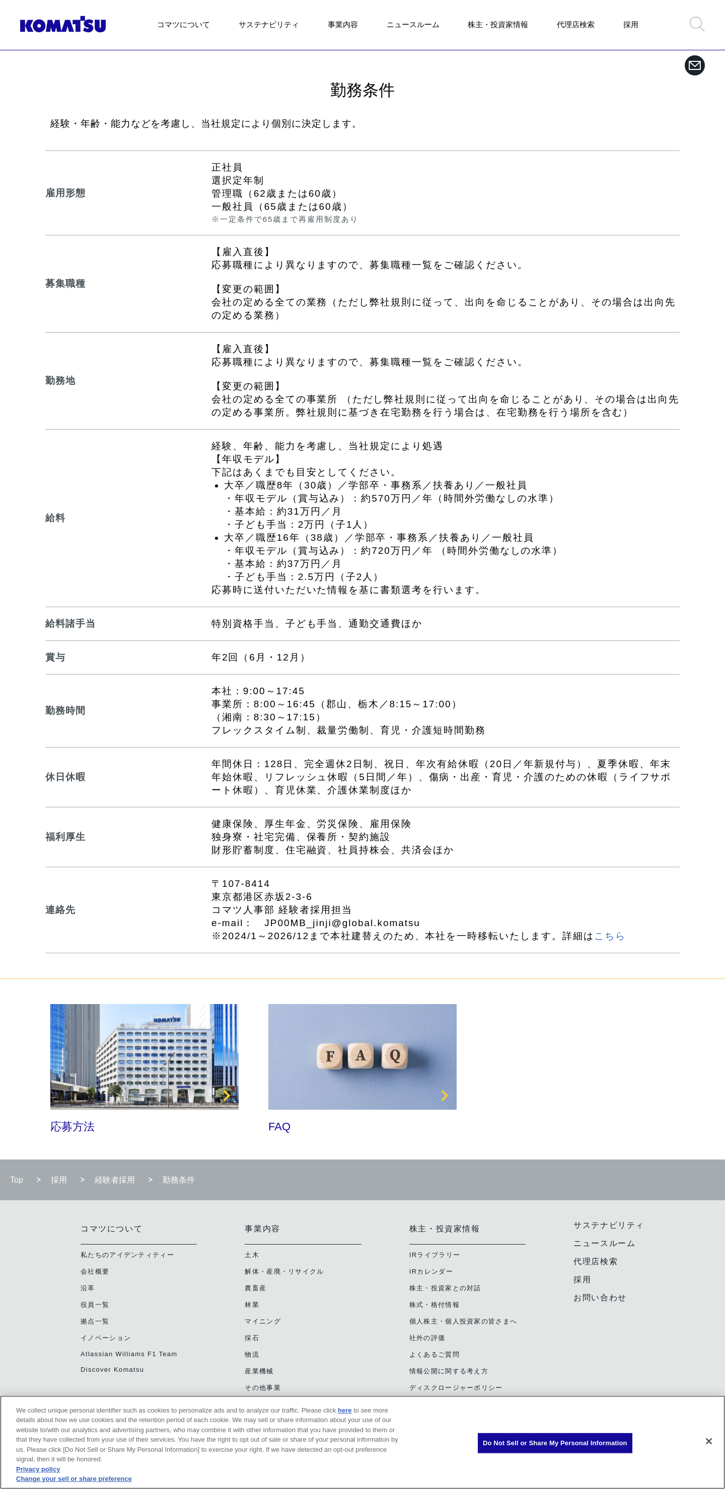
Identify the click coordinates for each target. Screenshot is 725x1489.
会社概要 (95, 1271)
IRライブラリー (434, 1255)
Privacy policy (38, 1469)
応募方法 (72, 1126)
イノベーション (106, 1338)
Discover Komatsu (112, 1369)
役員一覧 (95, 1304)
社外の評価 (427, 1338)
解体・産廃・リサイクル (284, 1271)
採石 (252, 1338)
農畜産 (255, 1288)
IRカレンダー (431, 1271)
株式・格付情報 (434, 1304)
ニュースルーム (413, 24)
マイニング (263, 1321)
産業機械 (259, 1371)
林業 (252, 1304)
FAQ (279, 1126)
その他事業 (263, 1387)
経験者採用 (115, 1180)
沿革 (88, 1288)
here (344, 1410)
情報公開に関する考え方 (448, 1371)
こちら (610, 936)
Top (16, 1180)
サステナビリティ (269, 24)
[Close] (709, 1441)
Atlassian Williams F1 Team (129, 1354)
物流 (252, 1354)
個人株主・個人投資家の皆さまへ (463, 1321)
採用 (630, 24)
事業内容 (343, 24)
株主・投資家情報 (498, 24)
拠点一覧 (95, 1321)
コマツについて (183, 24)
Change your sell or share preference (74, 1478)
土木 (252, 1255)
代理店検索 (576, 24)
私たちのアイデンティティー (127, 1255)
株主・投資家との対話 (445, 1288)
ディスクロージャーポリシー (456, 1387)
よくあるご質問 (434, 1354)
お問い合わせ (600, 1297)
